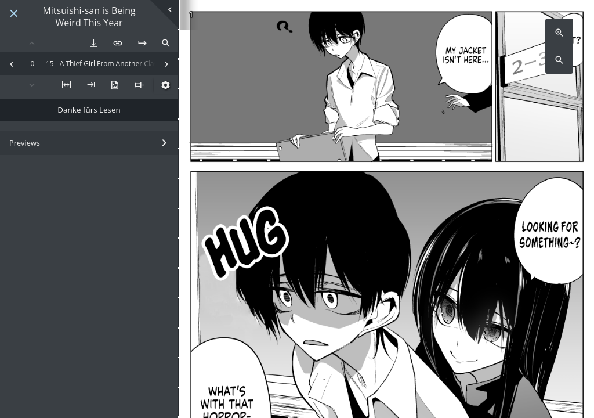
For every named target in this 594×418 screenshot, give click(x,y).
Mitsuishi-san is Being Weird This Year (88, 17)
